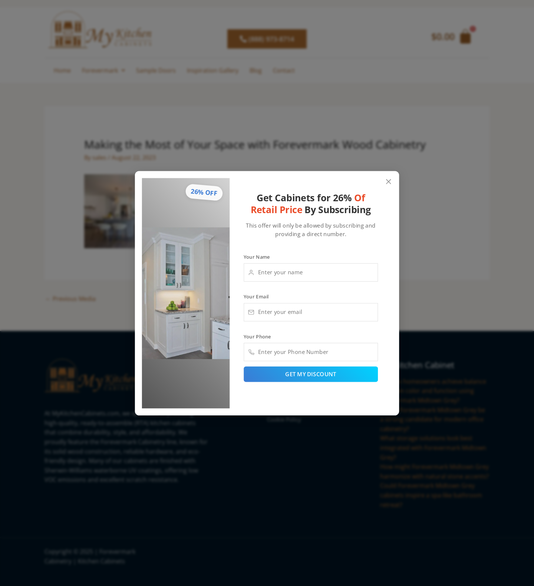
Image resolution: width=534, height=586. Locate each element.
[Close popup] (388, 181)
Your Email (256, 296)
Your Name (257, 256)
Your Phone (257, 336)
